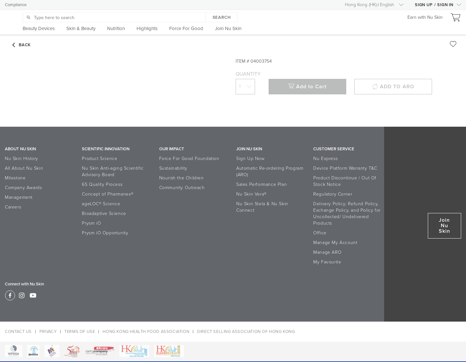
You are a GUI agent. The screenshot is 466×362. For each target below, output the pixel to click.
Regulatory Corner (332, 194)
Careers (13, 207)
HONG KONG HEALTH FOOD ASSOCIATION (146, 331)
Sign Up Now (250, 158)
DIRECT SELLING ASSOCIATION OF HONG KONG (246, 331)
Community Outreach (182, 187)
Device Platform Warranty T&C (345, 168)
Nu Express (325, 158)
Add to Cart (307, 86)
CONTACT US (18, 331)
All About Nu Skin (24, 168)
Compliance (16, 4)
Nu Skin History (21, 158)
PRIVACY (48, 331)
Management (19, 197)
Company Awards (23, 187)
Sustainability (173, 168)
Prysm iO (91, 223)
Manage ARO (327, 252)
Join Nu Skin (444, 225)
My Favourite (327, 262)
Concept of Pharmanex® (108, 194)
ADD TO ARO (393, 86)
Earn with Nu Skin (425, 17)
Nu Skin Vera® (251, 194)
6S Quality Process (102, 184)
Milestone (15, 178)
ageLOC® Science (101, 204)
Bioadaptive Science (104, 213)
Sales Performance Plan (261, 184)
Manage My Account (335, 242)
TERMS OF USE (79, 331)
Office (320, 233)
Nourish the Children (181, 178)
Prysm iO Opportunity (105, 233)
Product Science (99, 158)
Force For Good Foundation (189, 158)
